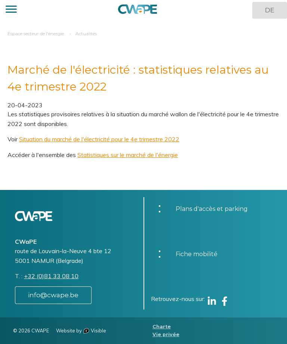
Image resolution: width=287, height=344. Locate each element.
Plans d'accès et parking (212, 208)
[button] (11, 10)
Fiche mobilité (196, 254)
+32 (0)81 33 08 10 (51, 276)
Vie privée (165, 334)
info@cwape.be (53, 295)
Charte (161, 326)
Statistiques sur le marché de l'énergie (127, 155)
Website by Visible (81, 331)
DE (269, 10)
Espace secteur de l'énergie (35, 33)
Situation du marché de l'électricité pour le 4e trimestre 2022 (99, 139)
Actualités (86, 33)
